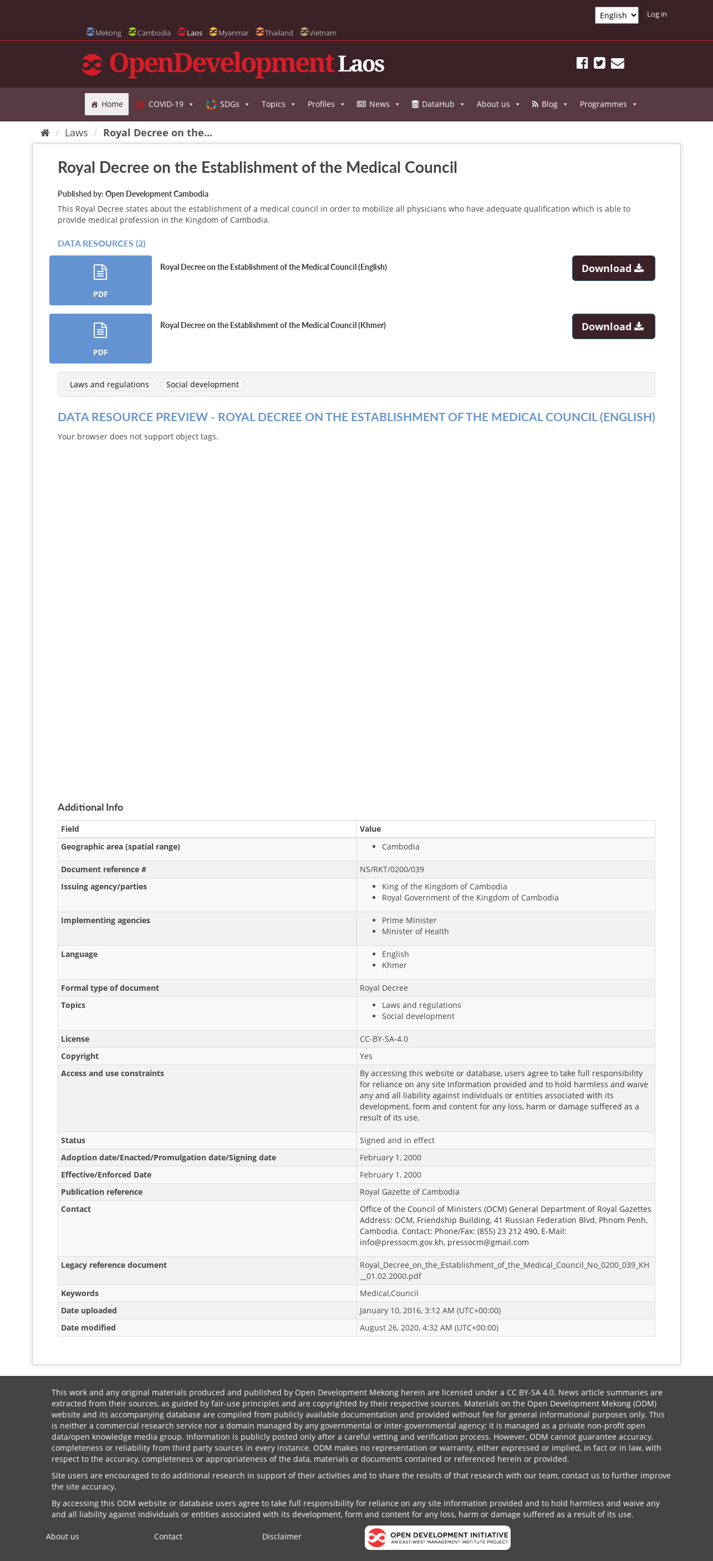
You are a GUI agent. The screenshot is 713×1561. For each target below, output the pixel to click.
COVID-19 (172, 104)
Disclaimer (282, 1536)
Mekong (108, 33)
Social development (202, 384)
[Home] (45, 132)
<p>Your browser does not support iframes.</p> (356, 608)
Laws (76, 132)
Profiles (327, 104)
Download (614, 268)
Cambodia (154, 33)
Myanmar (233, 33)
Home (112, 104)
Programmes (609, 104)
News (385, 104)
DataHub (444, 104)
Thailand (279, 33)
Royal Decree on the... (157, 132)
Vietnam (322, 33)
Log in (657, 14)
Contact (168, 1536)
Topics (279, 104)
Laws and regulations (109, 384)
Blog (555, 104)
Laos (194, 33)
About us (499, 104)
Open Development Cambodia (156, 193)
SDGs (235, 104)
